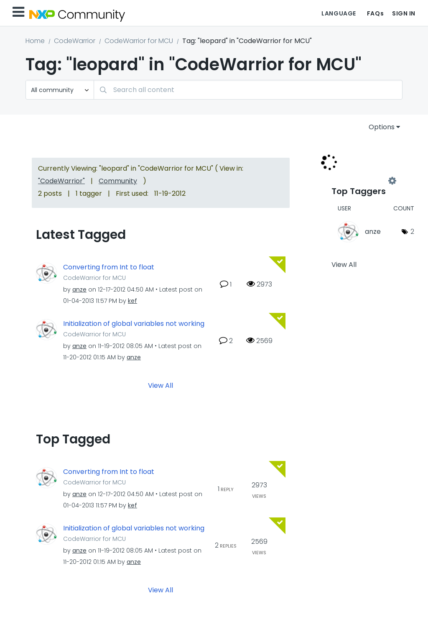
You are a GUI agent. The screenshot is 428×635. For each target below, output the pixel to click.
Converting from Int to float (108, 267)
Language (338, 13)
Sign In (403, 13)
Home (35, 41)
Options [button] (382, 127)
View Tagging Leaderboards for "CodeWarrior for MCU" (362, 181)
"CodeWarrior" (61, 181)
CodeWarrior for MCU (138, 41)
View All (160, 385)
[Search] (248, 90)
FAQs (375, 13)
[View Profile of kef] (132, 301)
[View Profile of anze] (79, 289)
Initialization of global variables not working (133, 323)
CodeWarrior (74, 41)
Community (118, 181)
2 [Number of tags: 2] (412, 231)
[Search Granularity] (60, 89)
